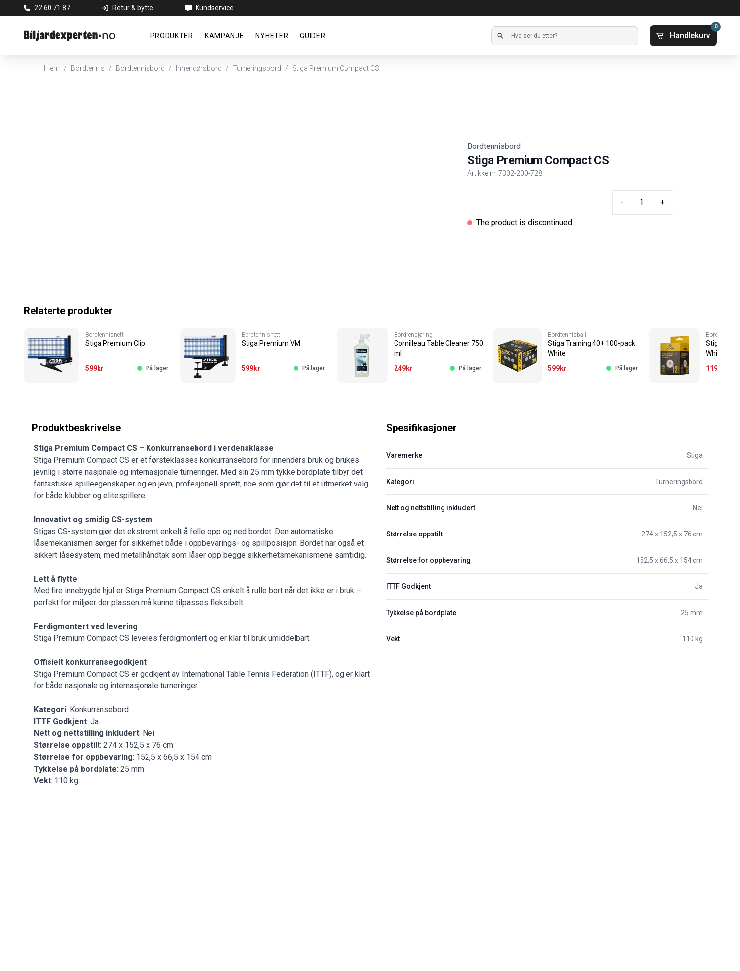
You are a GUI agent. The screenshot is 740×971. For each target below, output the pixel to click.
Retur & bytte (132, 8)
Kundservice (215, 8)
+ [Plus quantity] (662, 202)
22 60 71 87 (52, 8)
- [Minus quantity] (622, 202)
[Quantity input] (642, 202)
